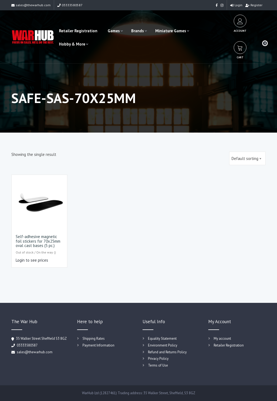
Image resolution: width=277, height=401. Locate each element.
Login (236, 5)
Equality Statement (162, 338)
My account (222, 338)
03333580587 (70, 5)
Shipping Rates (94, 338)
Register (253, 5)
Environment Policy (162, 345)
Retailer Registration (78, 30)
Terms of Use (158, 365)
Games (114, 30)
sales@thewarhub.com (31, 5)
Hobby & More (72, 44)
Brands (137, 30)
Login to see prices (32, 260)
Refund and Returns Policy (167, 352)
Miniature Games (170, 30)
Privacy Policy (158, 358)
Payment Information (98, 345)
